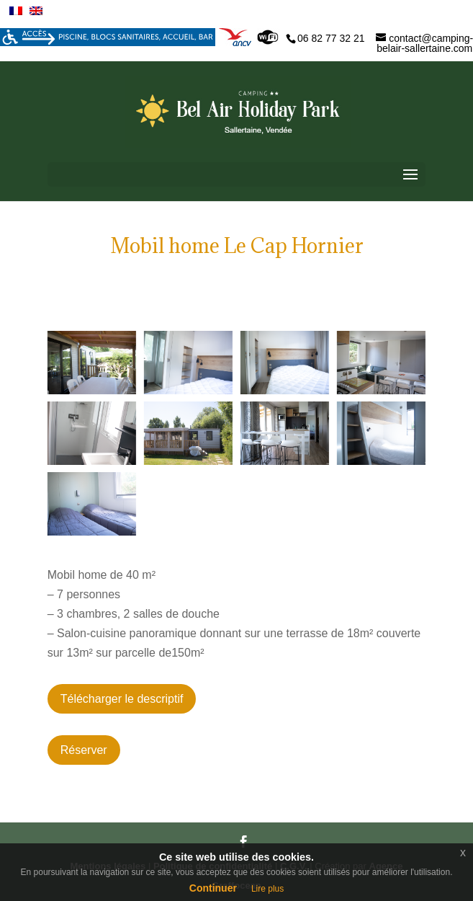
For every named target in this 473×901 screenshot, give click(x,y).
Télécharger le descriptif (122, 699)
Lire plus (267, 889)
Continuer (213, 888)
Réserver (83, 750)
